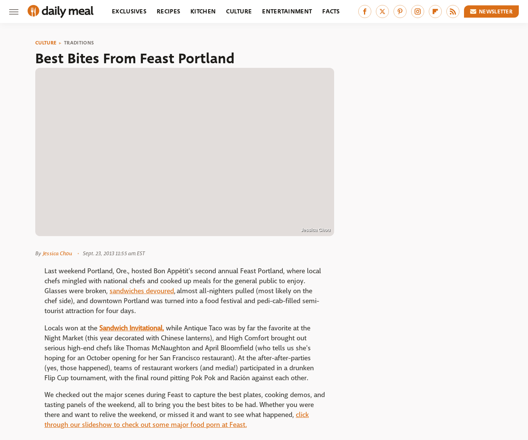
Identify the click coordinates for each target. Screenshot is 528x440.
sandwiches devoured (142, 291)
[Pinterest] (400, 11)
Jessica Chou (57, 253)
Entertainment (287, 11)
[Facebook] (364, 11)
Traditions (79, 43)
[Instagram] (417, 11)
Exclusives (129, 11)
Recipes (168, 11)
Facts (331, 11)
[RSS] (452, 11)
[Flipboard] (435, 11)
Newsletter (491, 11)
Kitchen (203, 11)
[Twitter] (382, 11)
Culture (239, 11)
